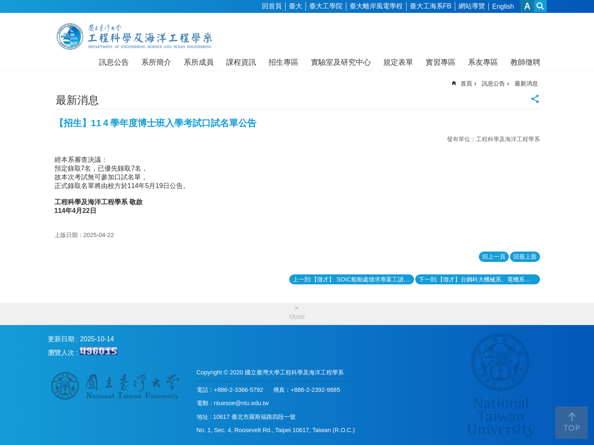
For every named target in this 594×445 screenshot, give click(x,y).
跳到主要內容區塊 (4, 4)
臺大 (295, 6)
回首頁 (272, 6)
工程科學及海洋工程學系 (138, 36)
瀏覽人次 (61, 352)
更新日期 (61, 338)
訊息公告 (114, 62)
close (297, 316)
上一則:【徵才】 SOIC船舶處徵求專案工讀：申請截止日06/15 (353, 279)
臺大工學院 (326, 6)
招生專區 (283, 62)
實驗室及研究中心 (341, 62)
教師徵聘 (525, 62)
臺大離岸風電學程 (376, 6)
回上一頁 (493, 256)
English (503, 6)
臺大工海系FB (430, 6)
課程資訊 (241, 62)
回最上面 (525, 256)
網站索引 (540, 6)
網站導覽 (471, 6)
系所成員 (199, 62)
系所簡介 (156, 62)
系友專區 (483, 62)
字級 (527, 6)
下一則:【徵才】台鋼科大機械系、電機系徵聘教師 (479, 279)
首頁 (466, 83)
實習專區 (441, 62)
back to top (571, 422)
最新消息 (526, 83)
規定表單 (398, 62)
